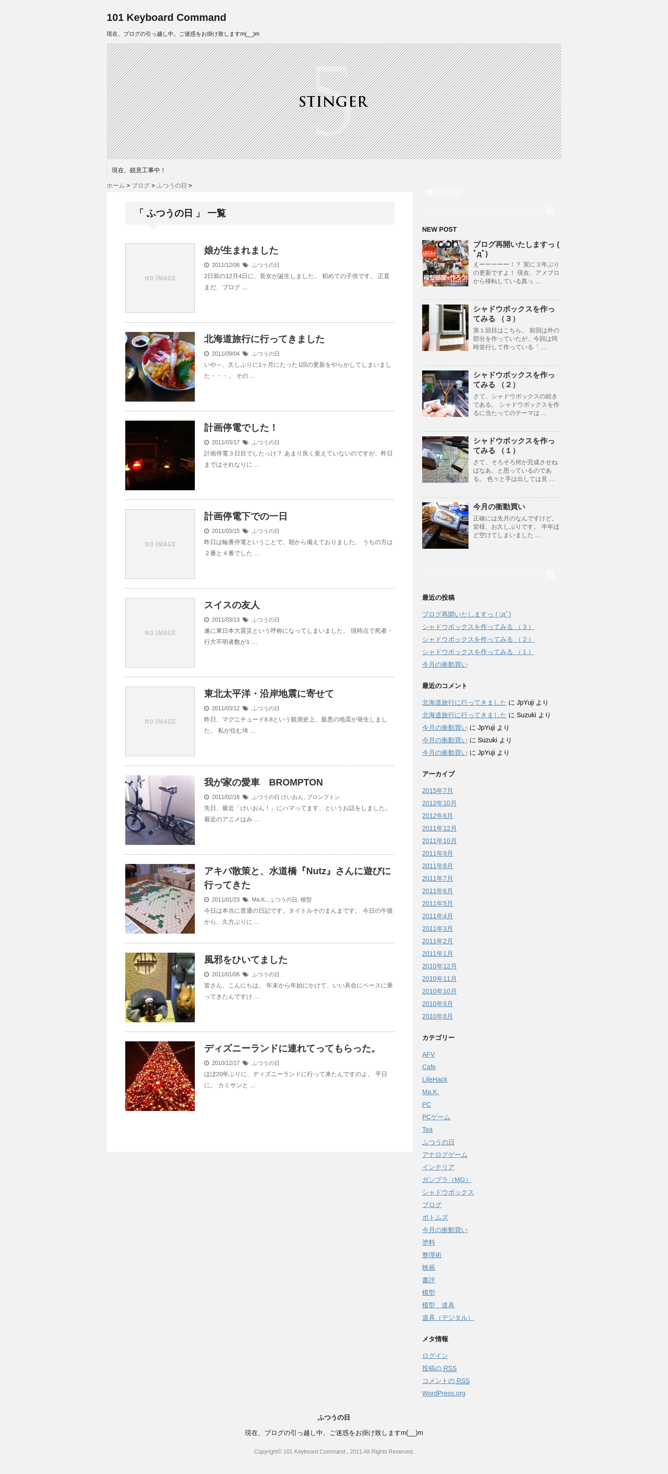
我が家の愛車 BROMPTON (263, 782)
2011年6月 (437, 891)
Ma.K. (259, 899)
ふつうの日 (266, 265)
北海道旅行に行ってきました (264, 339)
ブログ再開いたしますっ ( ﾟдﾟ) (466, 614)
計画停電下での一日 (246, 516)
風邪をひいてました (246, 960)
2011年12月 (439, 828)
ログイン (435, 1355)
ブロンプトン (323, 797)
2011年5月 (437, 903)
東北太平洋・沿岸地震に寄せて (269, 693)
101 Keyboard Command (166, 17)
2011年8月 (437, 866)
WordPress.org (443, 1393)
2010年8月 (437, 1016)
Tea (427, 1129)
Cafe (429, 1067)
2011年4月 (437, 916)
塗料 (428, 1242)
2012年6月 (437, 815)
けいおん (292, 797)
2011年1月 (437, 953)
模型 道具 (438, 1305)
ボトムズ (435, 1217)
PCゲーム (436, 1117)
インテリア (438, 1167)
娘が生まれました (241, 250)
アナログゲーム (445, 1154)
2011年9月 (437, 853)
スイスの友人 (232, 605)
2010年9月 (437, 1003)
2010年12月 (439, 966)
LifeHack (434, 1079)
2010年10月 (439, 991)
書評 (428, 1280)
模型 (306, 899)
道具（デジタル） (448, 1317)
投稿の (439, 1368)
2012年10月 (439, 803)
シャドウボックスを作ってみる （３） (478, 626)
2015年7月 (437, 790)
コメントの (446, 1381)
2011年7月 (437, 878)
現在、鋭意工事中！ (139, 170)
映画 (428, 1267)
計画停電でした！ (241, 427)
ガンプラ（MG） (447, 1179)
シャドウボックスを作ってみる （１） (478, 652)
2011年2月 (437, 941)
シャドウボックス (448, 1192)
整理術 (432, 1255)
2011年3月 (437, 928)
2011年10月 (439, 840)
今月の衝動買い (499, 507)
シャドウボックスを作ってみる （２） (478, 639)
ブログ (432, 1204)
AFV (428, 1054)
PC (426, 1104)
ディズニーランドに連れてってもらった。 (292, 1048)
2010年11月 (439, 978)
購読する (443, 192)
